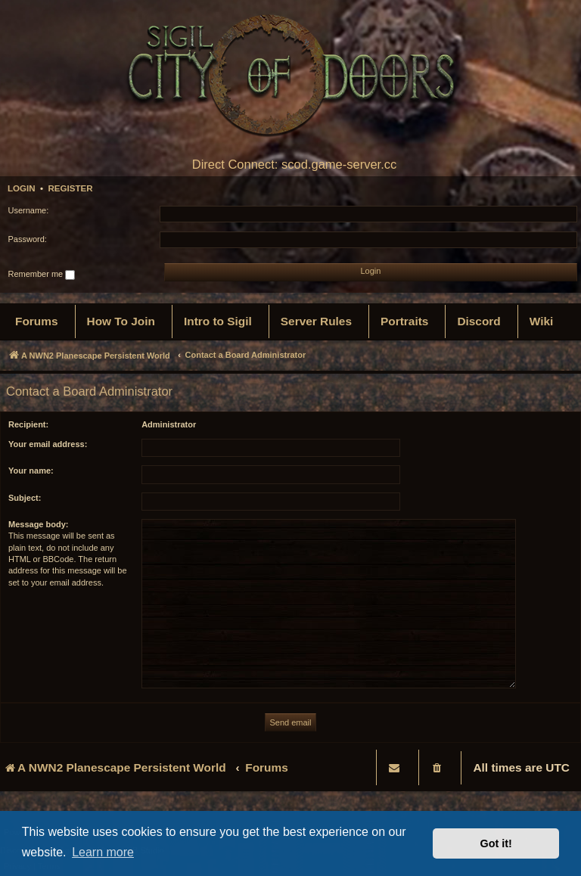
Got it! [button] (496, 843)
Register (70, 188)
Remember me (42, 274)
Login (22, 188)
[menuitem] (36, 321)
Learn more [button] (103, 852)
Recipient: (28, 424)
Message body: (38, 524)
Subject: (24, 497)
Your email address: (47, 444)
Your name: (31, 470)
